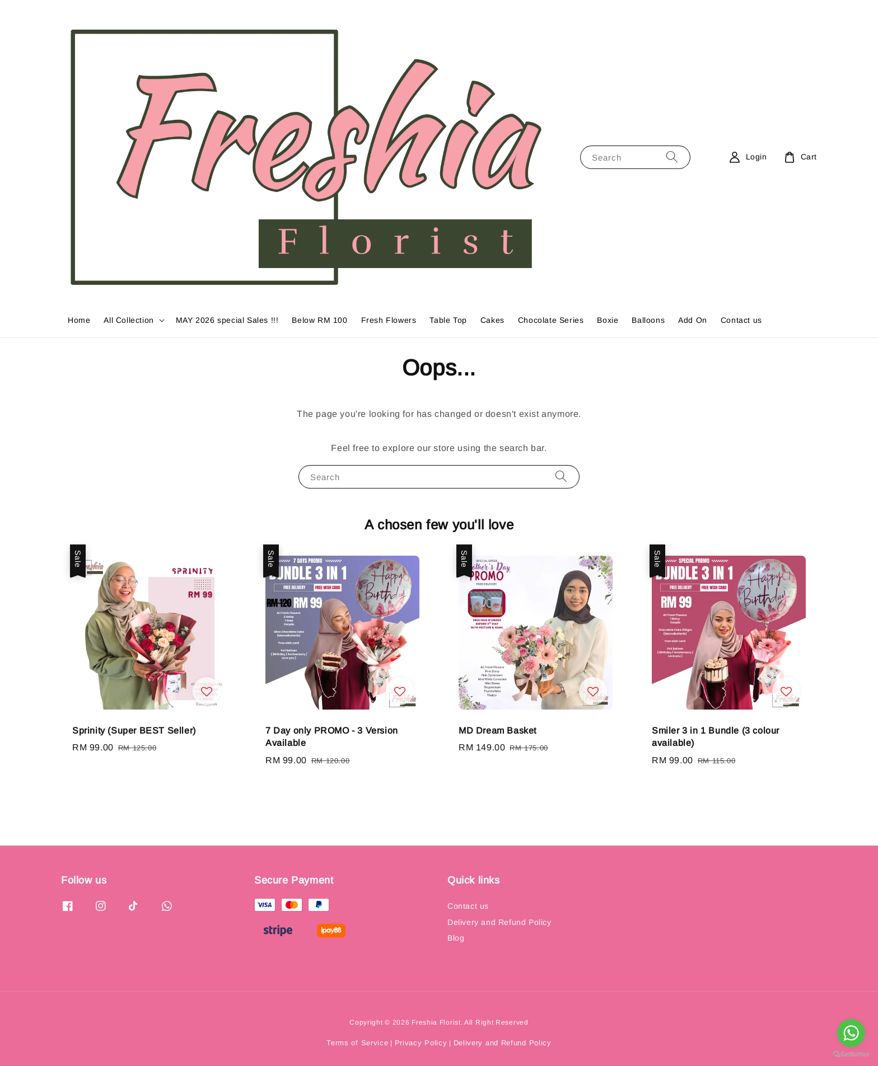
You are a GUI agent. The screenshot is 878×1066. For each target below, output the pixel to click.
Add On (692, 320)
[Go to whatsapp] (851, 1033)
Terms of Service (357, 1043)
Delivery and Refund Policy (499, 922)
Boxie (607, 320)
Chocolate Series (551, 320)
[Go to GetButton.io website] (851, 1054)
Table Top (447, 320)
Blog (455, 937)
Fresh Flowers (389, 320)
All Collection (128, 320)
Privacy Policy (421, 1043)
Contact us (741, 320)
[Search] (672, 157)
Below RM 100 (319, 320)
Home (79, 320)
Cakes (492, 320)
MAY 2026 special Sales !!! (227, 320)
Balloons (648, 320)
